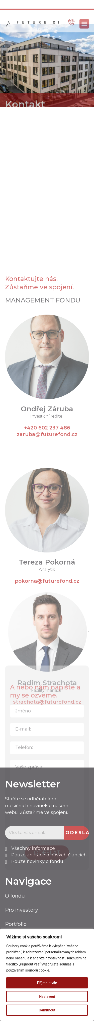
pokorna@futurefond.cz (47, 695)
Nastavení (47, 996)
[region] (47, 975)
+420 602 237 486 (47, 541)
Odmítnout (47, 1010)
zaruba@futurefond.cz (47, 548)
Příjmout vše (47, 983)
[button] (84, 32)
